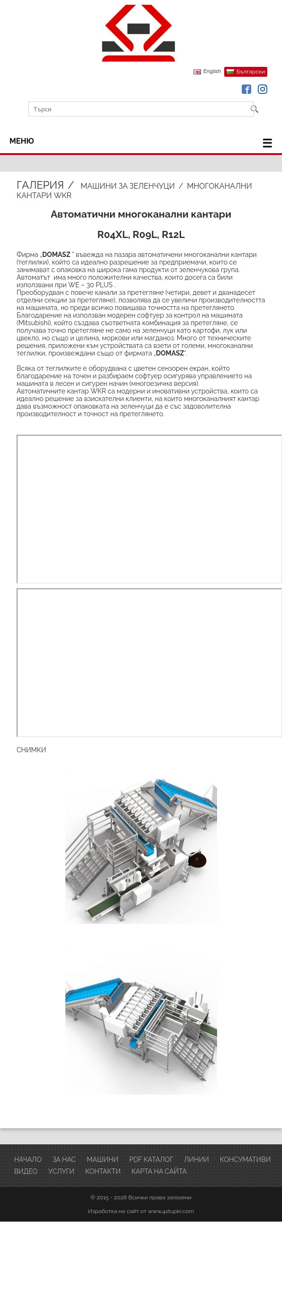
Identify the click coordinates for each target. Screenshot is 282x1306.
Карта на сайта (159, 1171)
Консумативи (245, 1159)
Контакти (102, 1171)
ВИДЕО (25, 1171)
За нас (64, 1159)
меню (141, 143)
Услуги (61, 1171)
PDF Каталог (151, 1159)
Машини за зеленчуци (128, 186)
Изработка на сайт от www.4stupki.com (141, 1211)
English (212, 71)
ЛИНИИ (196, 1159)
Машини (102, 1159)
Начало (28, 1159)
